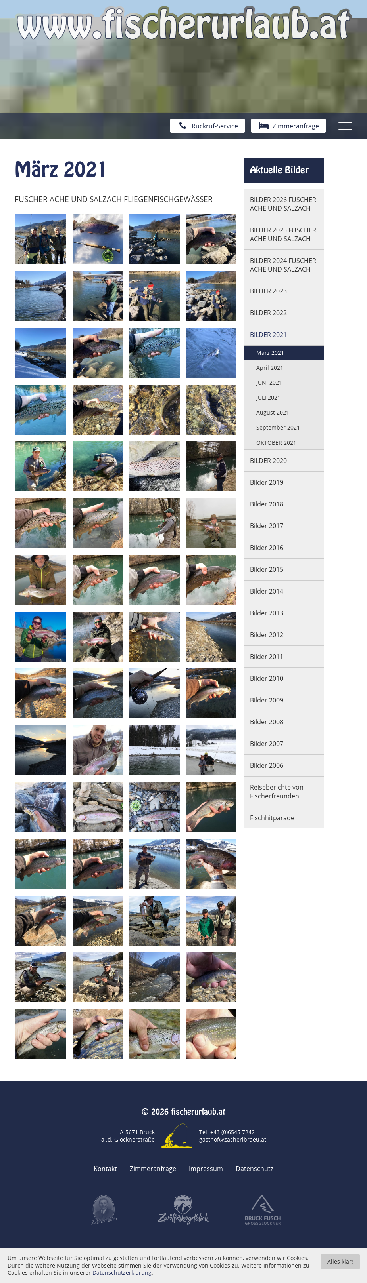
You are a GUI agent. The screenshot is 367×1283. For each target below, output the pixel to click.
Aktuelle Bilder (279, 170)
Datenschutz (254, 1169)
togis (195, 1251)
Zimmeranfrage (153, 1169)
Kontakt (105, 1169)
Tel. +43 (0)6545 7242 (227, 1132)
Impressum (206, 1169)
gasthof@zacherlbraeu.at (232, 1139)
